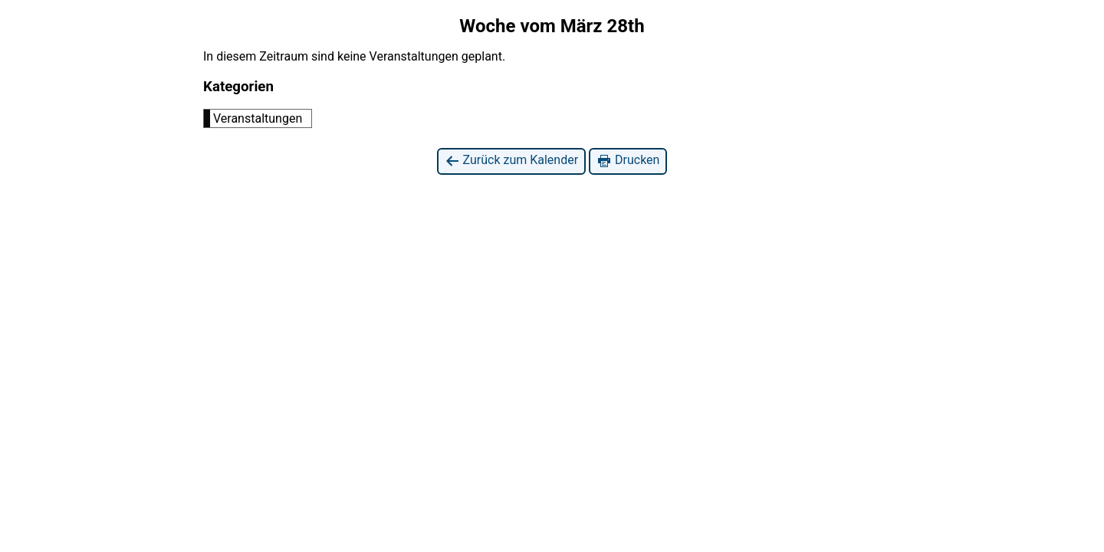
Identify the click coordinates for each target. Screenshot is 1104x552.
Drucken (627, 161)
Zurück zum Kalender (512, 161)
